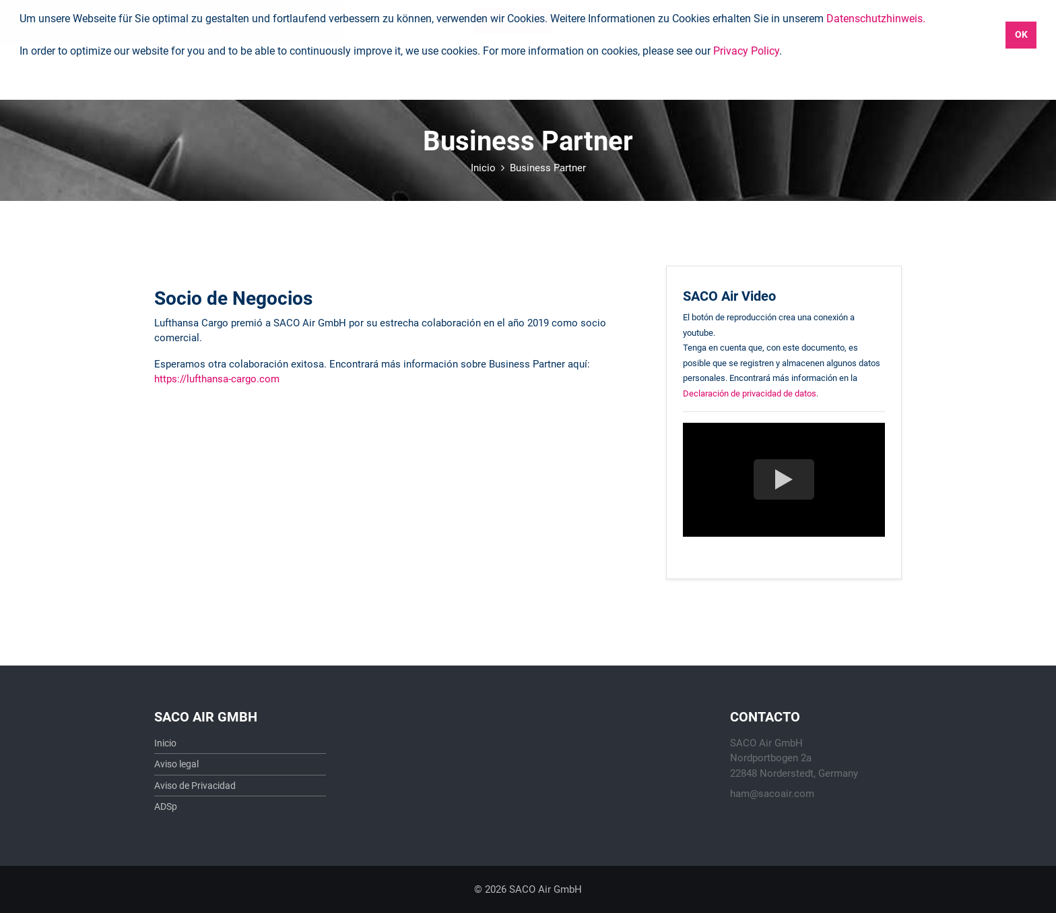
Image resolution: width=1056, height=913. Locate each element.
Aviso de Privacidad (195, 785)
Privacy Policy (746, 51)
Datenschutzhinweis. (875, 18)
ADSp (165, 806)
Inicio (483, 168)
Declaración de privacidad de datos (749, 393)
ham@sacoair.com (772, 794)
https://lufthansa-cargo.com (216, 379)
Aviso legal (176, 764)
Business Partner (548, 168)
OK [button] (1021, 34)
